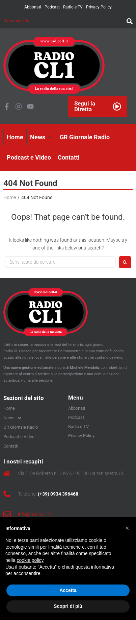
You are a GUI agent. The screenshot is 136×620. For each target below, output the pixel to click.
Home (9, 197)
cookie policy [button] (30, 560)
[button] (41, 137)
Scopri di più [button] (68, 606)
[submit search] (128, 21)
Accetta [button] (68, 590)
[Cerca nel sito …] (63, 20)
